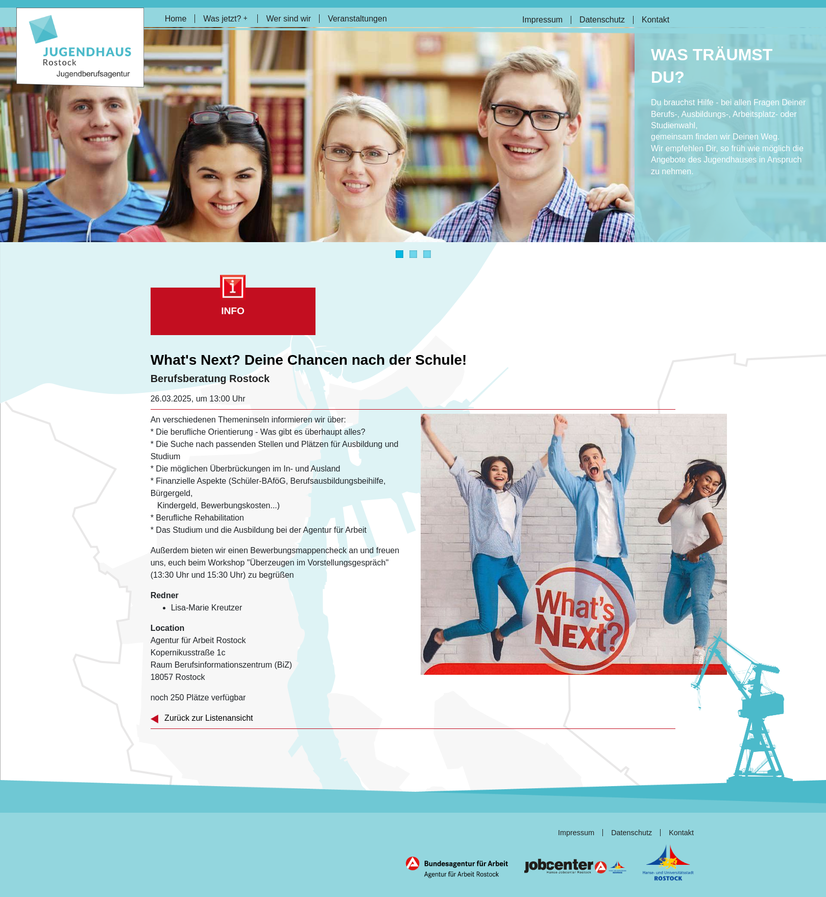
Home (176, 18)
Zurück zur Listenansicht (202, 718)
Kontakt (655, 19)
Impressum (542, 19)
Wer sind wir (288, 18)
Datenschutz (602, 19)
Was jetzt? (225, 18)
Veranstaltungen (357, 18)
